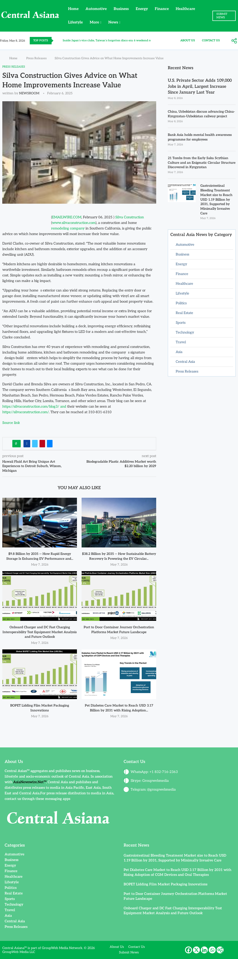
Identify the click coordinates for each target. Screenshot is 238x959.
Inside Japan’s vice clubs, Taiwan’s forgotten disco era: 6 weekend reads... (110, 40)
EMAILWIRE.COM (66, 217)
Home (73, 9)
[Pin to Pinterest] (42, 443)
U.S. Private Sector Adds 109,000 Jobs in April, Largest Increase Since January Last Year (200, 86)
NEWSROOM (29, 93)
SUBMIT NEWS (221, 15)
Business (121, 9)
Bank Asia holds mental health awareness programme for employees (200, 137)
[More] (234, 40)
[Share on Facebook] (26, 443)
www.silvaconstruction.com (74, 223)
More (94, 22)
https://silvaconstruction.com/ (25, 412)
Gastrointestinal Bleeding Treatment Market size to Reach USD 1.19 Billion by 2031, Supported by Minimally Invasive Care (216, 199)
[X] (196, 949)
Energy (142, 9)
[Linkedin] (204, 949)
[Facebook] (188, 949)
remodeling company (68, 228)
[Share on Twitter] (35, 443)
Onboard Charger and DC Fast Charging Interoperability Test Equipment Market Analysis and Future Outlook (40, 632)
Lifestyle (75, 22)
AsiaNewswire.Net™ (29, 782)
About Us (187, 40)
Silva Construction (129, 217)
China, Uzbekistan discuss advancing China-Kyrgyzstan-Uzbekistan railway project (201, 114)
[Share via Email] (50, 443)
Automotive (96, 9)
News (113, 22)
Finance (162, 9)
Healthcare (185, 9)
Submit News (129, 952)
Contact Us (211, 40)
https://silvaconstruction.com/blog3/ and (34, 406)
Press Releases (36, 58)
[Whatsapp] (212, 949)
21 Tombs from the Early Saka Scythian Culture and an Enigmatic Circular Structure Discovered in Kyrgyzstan (201, 162)
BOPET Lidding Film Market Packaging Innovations (165, 884)
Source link (11, 423)
